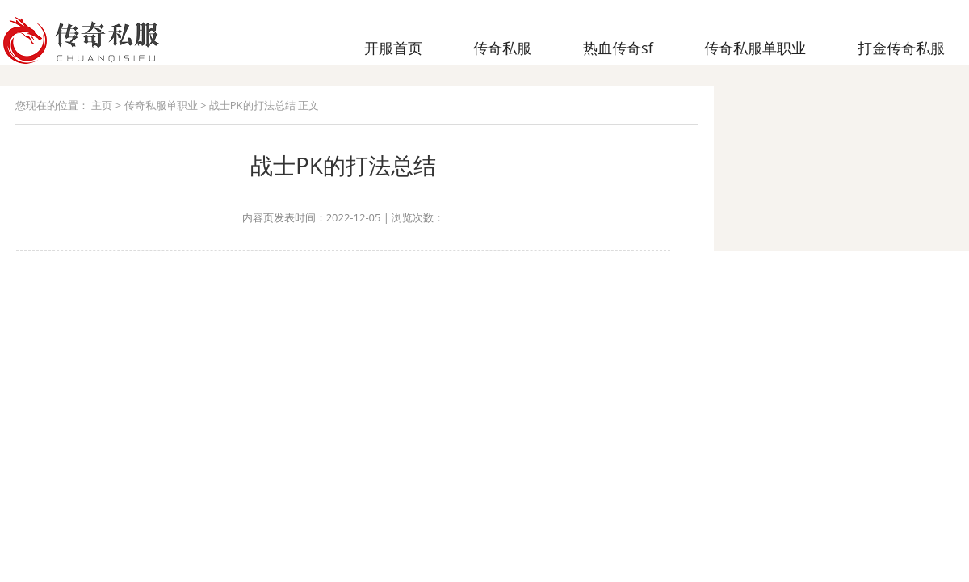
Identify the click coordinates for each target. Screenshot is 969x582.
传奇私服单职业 (161, 105)
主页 (101, 105)
